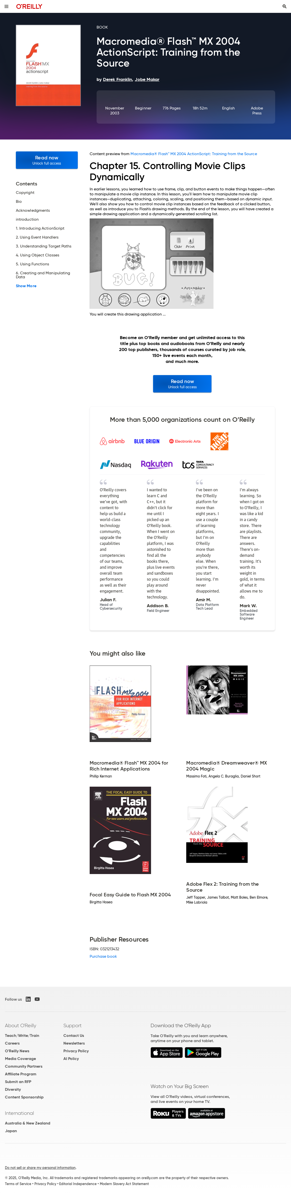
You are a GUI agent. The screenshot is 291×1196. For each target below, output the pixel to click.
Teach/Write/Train (22, 1035)
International (19, 1113)
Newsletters (74, 1043)
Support (72, 1025)
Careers (12, 1043)
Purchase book (103, 956)
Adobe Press (257, 110)
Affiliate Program (20, 1074)
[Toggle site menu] (6, 6)
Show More (26, 286)
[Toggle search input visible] (285, 6)
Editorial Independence (78, 1184)
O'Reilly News (17, 1051)
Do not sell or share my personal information (40, 1167)
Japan (11, 1130)
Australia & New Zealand (27, 1123)
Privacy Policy (76, 1051)
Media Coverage (20, 1058)
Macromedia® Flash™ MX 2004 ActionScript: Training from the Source (194, 153)
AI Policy (71, 1058)
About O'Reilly (20, 1025)
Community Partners (23, 1066)
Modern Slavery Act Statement (124, 1184)
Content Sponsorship (24, 1097)
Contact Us (73, 1035)
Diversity (13, 1089)
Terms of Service (18, 1184)
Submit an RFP (18, 1081)
